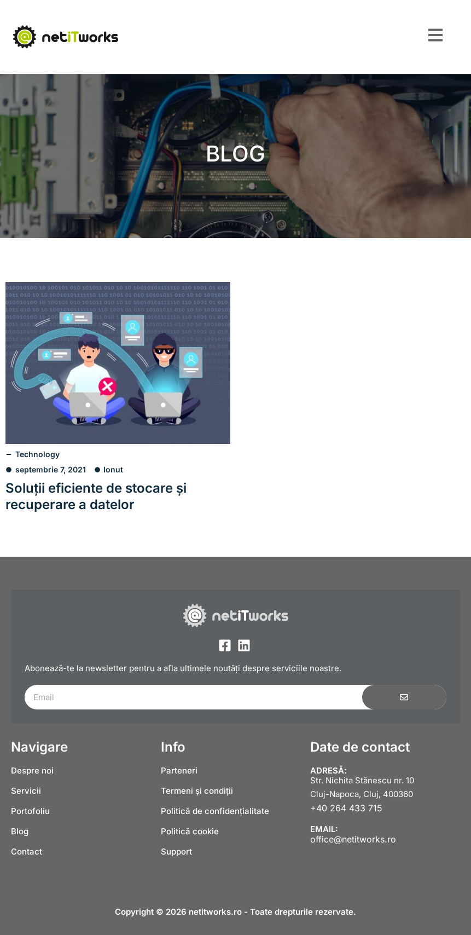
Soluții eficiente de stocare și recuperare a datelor (96, 496)
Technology (37, 454)
